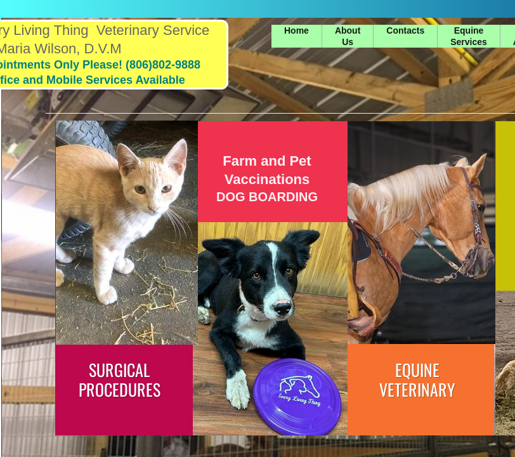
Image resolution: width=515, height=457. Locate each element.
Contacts (405, 30)
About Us (347, 36)
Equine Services (468, 36)
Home (296, 30)
